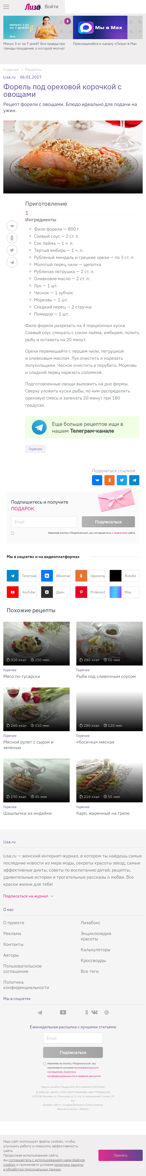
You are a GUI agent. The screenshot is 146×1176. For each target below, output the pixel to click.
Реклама (12, 934)
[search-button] (120, 6)
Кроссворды (93, 961)
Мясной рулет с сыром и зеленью (28, 745)
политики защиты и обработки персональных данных (43, 1166)
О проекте (13, 923)
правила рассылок (89, 1076)
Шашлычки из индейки (27, 813)
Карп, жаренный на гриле (103, 813)
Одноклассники (90, 576)
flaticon (84, 1109)
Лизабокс (90, 923)
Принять (120, 1155)
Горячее (36, 448)
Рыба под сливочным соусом (106, 676)
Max (120, 592)
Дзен (52, 592)
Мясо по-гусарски (21, 676)
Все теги (90, 971)
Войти (132, 6)
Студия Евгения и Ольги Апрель (83, 1105)
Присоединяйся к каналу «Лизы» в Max (105, 43)
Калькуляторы (95, 950)
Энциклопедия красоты (96, 936)
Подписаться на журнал (25, 896)
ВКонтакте (56, 576)
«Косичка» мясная (95, 742)
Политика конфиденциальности (26, 985)
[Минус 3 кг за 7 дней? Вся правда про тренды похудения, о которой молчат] (38, 27)
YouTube (21, 592)
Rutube (123, 576)
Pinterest (90, 592)
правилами (120, 533)
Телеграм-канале (92, 430)
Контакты (13, 944)
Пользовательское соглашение (22, 968)
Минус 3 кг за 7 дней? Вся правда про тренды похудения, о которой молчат (34, 45)
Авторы (11, 955)
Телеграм (21, 576)
